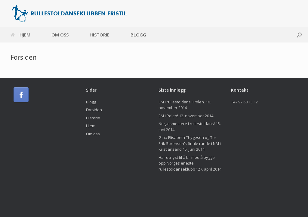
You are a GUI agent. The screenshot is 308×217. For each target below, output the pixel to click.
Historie (99, 35)
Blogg (138, 35)
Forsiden (94, 109)
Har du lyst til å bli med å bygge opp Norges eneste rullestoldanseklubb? (187, 163)
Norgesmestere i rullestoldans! (187, 123)
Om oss (60, 35)
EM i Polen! (168, 115)
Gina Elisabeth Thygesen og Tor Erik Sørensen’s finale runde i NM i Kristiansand (190, 143)
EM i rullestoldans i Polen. (182, 102)
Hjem (20, 35)
